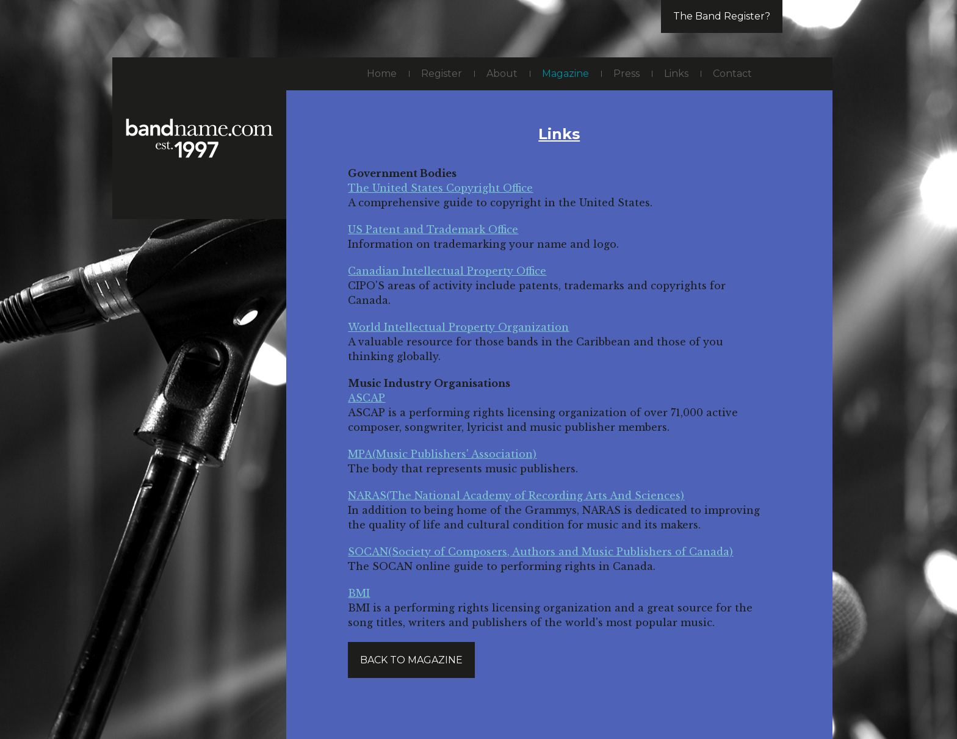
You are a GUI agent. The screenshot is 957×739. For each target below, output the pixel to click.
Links (676, 73)
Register (441, 73)
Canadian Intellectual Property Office (447, 271)
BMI (359, 593)
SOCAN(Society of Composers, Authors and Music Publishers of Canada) (540, 552)
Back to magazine (411, 660)
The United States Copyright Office (440, 188)
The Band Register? (721, 16)
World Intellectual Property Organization (458, 327)
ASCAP (366, 398)
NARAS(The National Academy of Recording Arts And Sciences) (516, 495)
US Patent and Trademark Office (433, 229)
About (502, 73)
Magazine (565, 73)
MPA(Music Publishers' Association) (442, 454)
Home (382, 73)
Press (626, 73)
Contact (732, 73)
